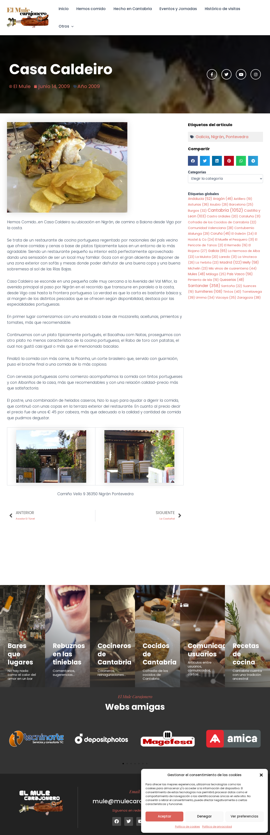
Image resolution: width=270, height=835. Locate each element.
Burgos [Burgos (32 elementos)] (197, 204)
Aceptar (164, 816)
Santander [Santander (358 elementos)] (204, 279)
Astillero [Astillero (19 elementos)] (243, 192)
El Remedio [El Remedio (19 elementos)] (236, 239)
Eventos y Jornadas (178, 14)
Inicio (64, 14)
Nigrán (217, 130)
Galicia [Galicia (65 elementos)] (217, 245)
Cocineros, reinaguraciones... (112, 666)
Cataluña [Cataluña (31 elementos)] (250, 210)
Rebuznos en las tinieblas (69, 648)
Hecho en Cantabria (133, 14)
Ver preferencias (244, 816)
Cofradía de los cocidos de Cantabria (155, 668)
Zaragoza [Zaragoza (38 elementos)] (249, 291)
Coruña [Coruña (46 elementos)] (220, 227)
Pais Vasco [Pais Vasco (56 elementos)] (240, 268)
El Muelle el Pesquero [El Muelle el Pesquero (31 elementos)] (234, 233)
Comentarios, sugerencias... (64, 666)
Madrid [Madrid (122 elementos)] (231, 256)
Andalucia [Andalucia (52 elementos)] (200, 192)
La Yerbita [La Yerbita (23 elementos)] (207, 256)
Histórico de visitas (222, 14)
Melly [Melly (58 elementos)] (251, 256)
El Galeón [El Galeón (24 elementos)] (242, 227)
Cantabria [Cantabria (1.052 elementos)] (225, 204)
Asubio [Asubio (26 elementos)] (219, 198)
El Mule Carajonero (135, 690)
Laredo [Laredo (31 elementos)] (228, 250)
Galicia (202, 130)
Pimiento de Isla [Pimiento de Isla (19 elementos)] (203, 274)
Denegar (204, 816)
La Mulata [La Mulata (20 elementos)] (206, 250)
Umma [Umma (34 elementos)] (205, 291)
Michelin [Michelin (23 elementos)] (198, 262)
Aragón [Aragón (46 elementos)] (223, 192)
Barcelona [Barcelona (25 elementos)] (241, 198)
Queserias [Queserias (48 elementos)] (232, 273)
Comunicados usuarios (211, 643)
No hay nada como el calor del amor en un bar (22, 668)
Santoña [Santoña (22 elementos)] (231, 280)
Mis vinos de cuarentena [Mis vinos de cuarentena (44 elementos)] (233, 262)
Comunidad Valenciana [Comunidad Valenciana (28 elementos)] (210, 222)
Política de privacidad (217, 826)
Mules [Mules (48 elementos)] (196, 268)
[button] (261, 775)
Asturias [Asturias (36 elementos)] (198, 198)
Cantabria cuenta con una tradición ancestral (247, 668)
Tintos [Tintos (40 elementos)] (232, 285)
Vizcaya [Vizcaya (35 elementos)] (226, 291)
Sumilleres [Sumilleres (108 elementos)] (208, 285)
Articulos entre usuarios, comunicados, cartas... (200, 662)
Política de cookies (187, 826)
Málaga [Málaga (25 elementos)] (216, 268)
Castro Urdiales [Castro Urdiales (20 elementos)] (222, 210)
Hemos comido (91, 14)
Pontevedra (237, 130)
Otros (254, 14)
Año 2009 (88, 80)
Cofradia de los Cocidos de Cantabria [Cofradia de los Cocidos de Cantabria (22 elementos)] (222, 216)
